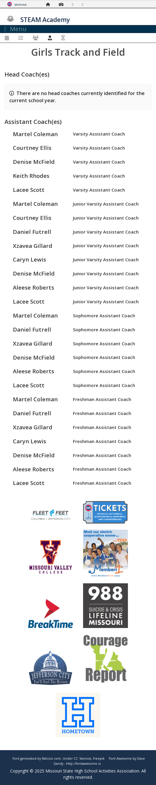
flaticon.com (51, 758)
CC (76, 758)
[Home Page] (50, 4)
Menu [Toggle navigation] (15, 29)
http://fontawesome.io (83, 763)
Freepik (99, 758)
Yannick (85, 758)
